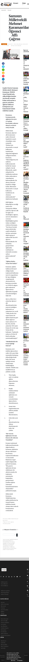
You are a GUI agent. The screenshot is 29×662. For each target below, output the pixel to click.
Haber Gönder (5, 594)
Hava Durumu (4, 619)
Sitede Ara (3, 641)
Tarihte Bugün (5, 628)
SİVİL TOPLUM (5, 604)
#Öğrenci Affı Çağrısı (8, 522)
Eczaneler (3, 624)
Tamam (19, 660)
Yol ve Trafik (4, 620)
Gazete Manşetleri (5, 635)
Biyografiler (4, 644)
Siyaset (15, 3)
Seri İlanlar (4, 631)
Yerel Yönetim (4, 609)
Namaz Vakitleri (5, 622)
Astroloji (3, 648)
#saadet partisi (6, 523)
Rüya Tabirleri (4, 646)
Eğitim (2, 611)
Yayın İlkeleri (4, 584)
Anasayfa (3, 10)
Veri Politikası (4, 585)
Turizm (3, 608)
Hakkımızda (4, 582)
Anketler (3, 642)
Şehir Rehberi (4, 633)
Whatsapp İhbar (5, 592)
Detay (13, 660)
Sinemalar (3, 630)
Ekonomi (3, 606)
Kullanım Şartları (5, 590)
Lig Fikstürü (4, 626)
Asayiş (2, 613)
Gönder (17, 535)
